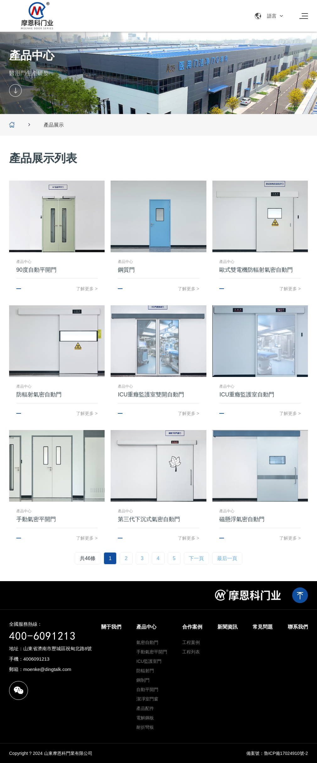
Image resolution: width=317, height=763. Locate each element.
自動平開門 (147, 689)
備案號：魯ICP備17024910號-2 (277, 753)
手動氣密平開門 (151, 651)
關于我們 (111, 626)
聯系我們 (298, 626)
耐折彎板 (145, 727)
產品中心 (146, 626)
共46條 (88, 558)
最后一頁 (227, 558)
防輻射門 (145, 670)
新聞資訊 (227, 626)
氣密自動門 (147, 642)
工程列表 (191, 651)
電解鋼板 (145, 717)
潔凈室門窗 (147, 698)
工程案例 (191, 642)
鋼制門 (143, 680)
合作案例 (192, 626)
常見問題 (263, 626)
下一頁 (196, 558)
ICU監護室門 (148, 661)
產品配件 (145, 708)
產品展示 (54, 125)
